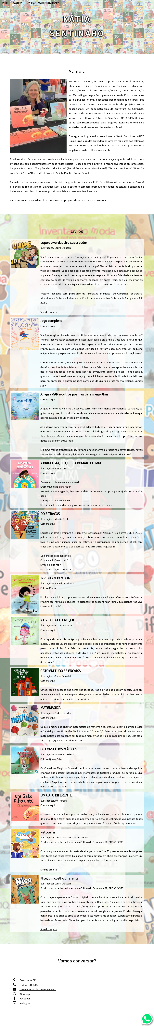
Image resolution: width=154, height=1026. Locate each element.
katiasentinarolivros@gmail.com (37, 989)
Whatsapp (25, 993)
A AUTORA (17, 3)
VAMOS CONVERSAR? (48, 3)
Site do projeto (48, 311)
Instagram (25, 1003)
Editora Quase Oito (51, 759)
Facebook (25, 998)
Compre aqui (47, 325)
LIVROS (30, 3)
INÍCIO (5, 3)
